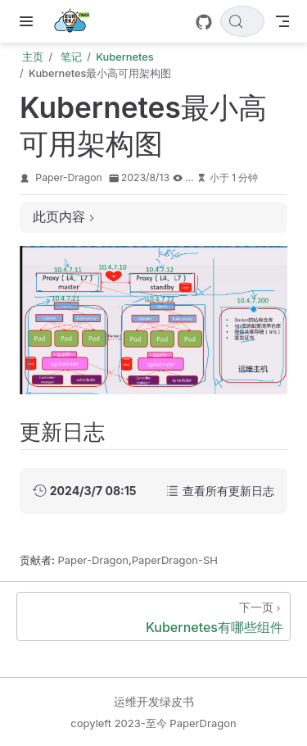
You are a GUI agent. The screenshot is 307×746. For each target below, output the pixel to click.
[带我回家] (76, 21)
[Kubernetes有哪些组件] (153, 616)
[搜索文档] (242, 21)
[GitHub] (204, 22)
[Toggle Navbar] (282, 21)
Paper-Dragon (68, 177)
